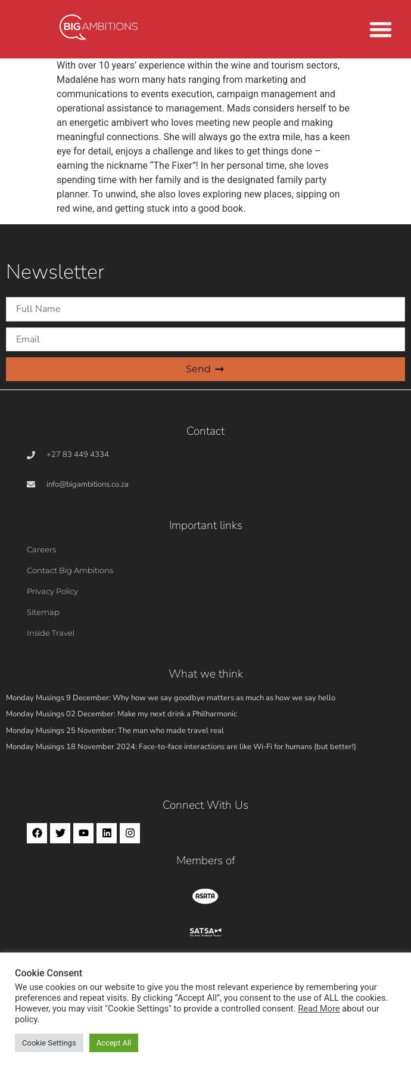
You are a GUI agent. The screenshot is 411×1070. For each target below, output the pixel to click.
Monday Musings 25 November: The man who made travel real (115, 730)
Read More (319, 1008)
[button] (380, 29)
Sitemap (43, 612)
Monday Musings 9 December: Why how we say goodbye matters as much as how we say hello (170, 697)
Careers (41, 549)
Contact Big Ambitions (70, 570)
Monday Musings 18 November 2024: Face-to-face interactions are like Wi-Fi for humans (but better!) (181, 746)
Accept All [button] (114, 1042)
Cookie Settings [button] (49, 1042)
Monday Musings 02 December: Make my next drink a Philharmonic (121, 714)
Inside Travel (50, 633)
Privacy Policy (52, 591)
